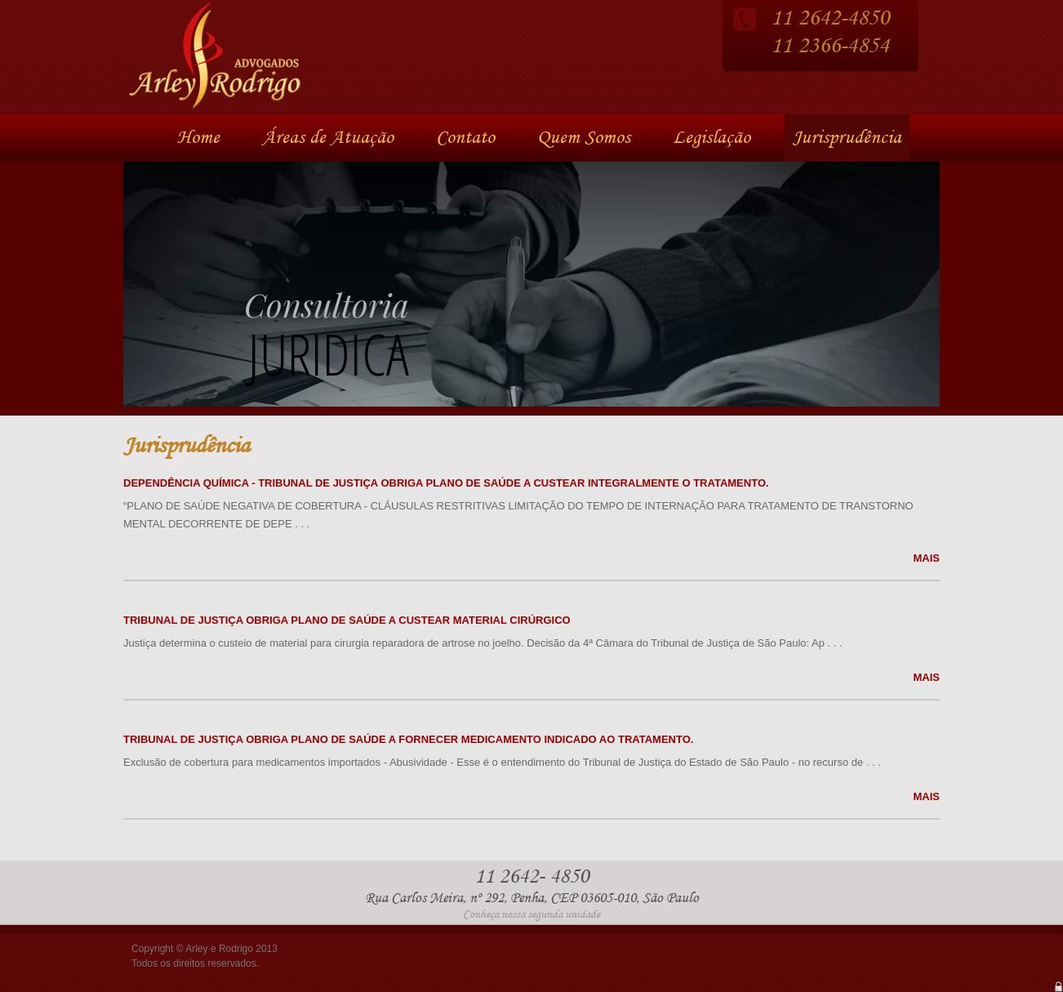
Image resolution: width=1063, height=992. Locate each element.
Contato (465, 138)
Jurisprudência (847, 138)
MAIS (927, 558)
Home (198, 138)
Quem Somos (583, 138)
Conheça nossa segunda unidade (531, 915)
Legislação (711, 138)
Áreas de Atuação (328, 138)
